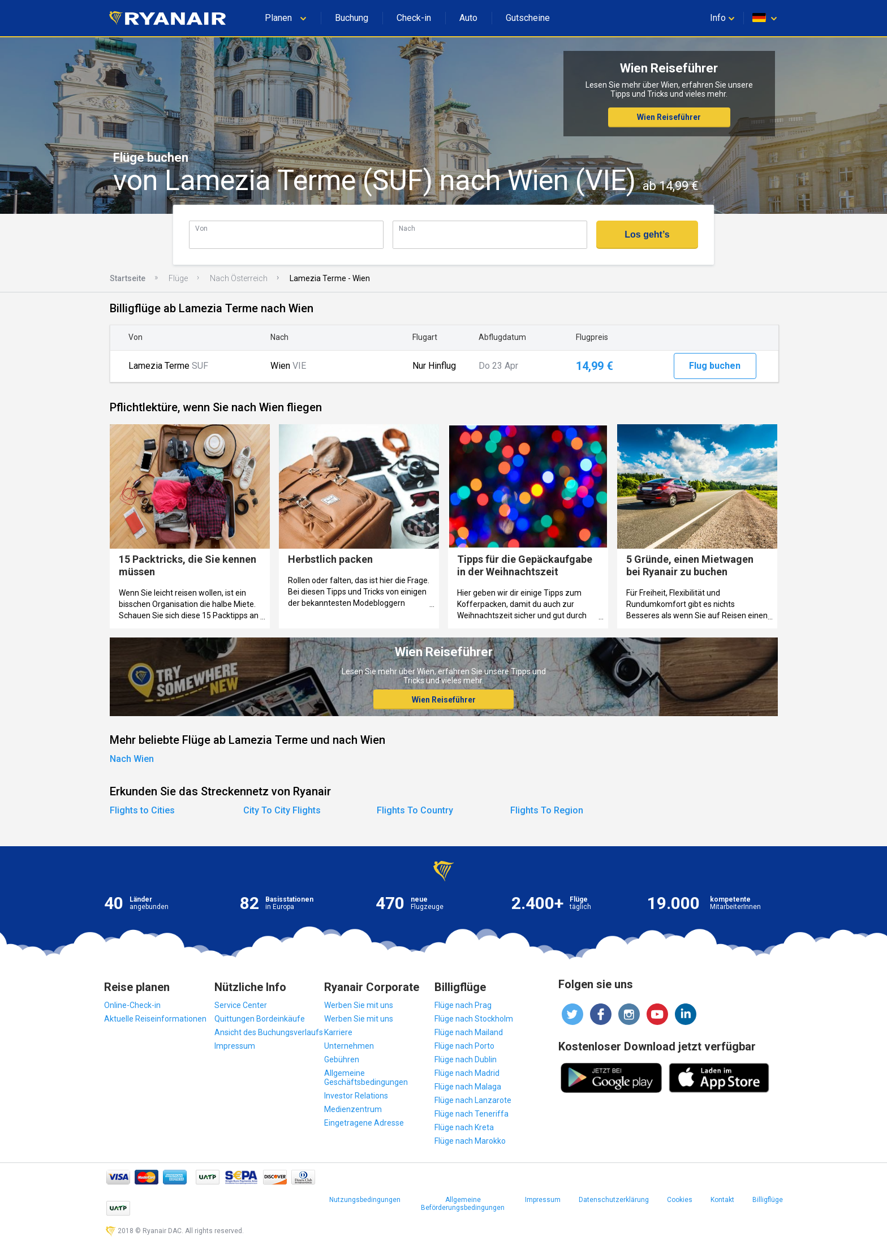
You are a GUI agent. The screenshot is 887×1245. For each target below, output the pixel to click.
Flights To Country (415, 810)
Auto (468, 17)
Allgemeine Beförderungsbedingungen (463, 1204)
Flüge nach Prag (463, 1005)
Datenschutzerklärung (614, 1200)
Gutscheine (528, 17)
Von (201, 228)
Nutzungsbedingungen (365, 1200)
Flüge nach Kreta (464, 1127)
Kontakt (722, 1200)
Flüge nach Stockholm (473, 1018)
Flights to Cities (142, 810)
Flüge (178, 278)
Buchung (351, 17)
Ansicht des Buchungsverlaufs (268, 1032)
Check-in (414, 17)
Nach (407, 228)
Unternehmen (349, 1045)
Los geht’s (647, 234)
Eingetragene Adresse (364, 1122)
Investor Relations (356, 1095)
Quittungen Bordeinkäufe (259, 1018)
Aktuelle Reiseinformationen (155, 1018)
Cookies (679, 1200)
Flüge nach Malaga (467, 1086)
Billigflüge (767, 1200)
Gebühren (341, 1059)
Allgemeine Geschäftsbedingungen (366, 1078)
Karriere (338, 1032)
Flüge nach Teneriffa (471, 1113)
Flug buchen (714, 365)
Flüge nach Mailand (468, 1032)
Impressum (234, 1045)
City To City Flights (282, 810)
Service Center (240, 1005)
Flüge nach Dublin (465, 1059)
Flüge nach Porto (464, 1045)
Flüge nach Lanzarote (472, 1100)
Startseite (127, 278)
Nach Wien (132, 758)
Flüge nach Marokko (470, 1140)
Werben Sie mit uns (358, 1005)
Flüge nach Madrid (467, 1073)
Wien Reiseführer (669, 117)
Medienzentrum (353, 1109)
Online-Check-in (132, 1005)
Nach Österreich (239, 278)
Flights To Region (546, 810)
